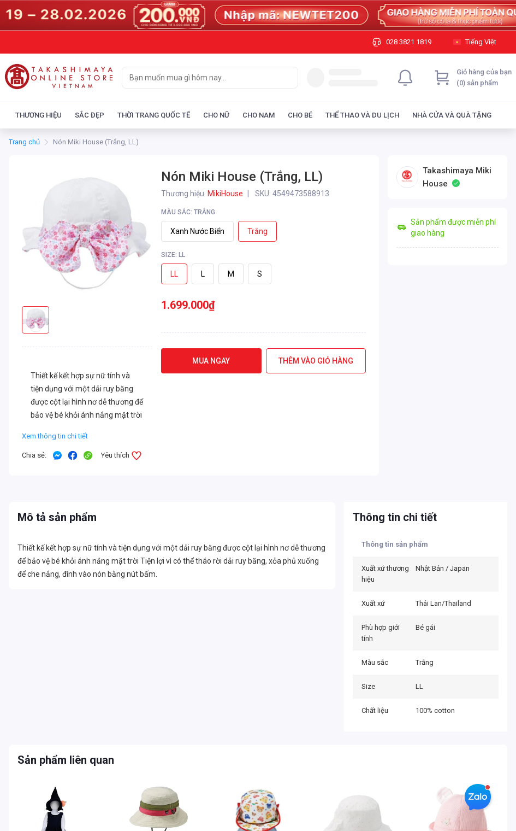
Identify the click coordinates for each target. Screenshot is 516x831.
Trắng (257, 231)
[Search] (287, 77)
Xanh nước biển (197, 231)
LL (174, 274)
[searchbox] (200, 77)
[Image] (258, 15)
